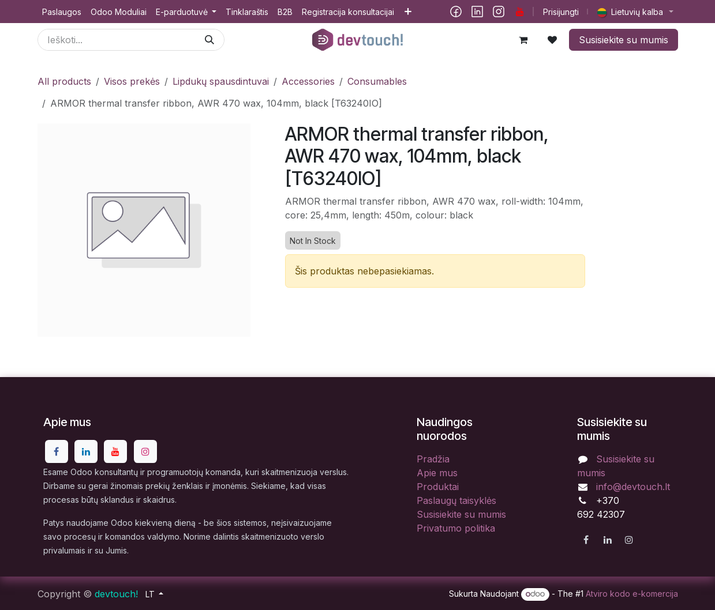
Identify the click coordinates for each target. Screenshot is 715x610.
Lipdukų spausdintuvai (221, 81)
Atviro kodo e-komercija (632, 593)
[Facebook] (456, 11)
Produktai (438, 486)
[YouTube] (520, 11)
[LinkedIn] (477, 11)
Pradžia (433, 459)
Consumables (377, 81)
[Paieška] (209, 39)
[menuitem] (62, 11)
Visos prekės (132, 81)
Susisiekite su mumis (623, 40)
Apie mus (437, 473)
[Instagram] (498, 11)
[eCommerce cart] (523, 40)
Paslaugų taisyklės (456, 500)
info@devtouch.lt (633, 486)
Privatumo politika (456, 528)
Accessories (308, 81)
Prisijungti (561, 12)
